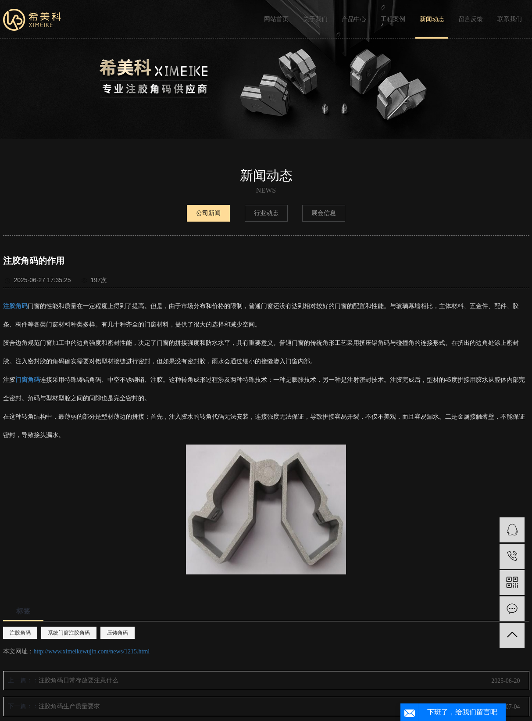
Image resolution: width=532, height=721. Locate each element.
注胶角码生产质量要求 (69, 706)
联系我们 (509, 19)
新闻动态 (432, 19)
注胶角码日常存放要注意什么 (78, 680)
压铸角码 (117, 633)
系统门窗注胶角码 (69, 633)
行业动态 (266, 213)
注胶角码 (20, 633)
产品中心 (354, 19)
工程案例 (393, 19)
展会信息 (323, 213)
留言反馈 (470, 19)
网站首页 (276, 19)
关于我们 (315, 19)
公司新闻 (208, 213)
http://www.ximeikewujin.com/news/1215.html (92, 651)
